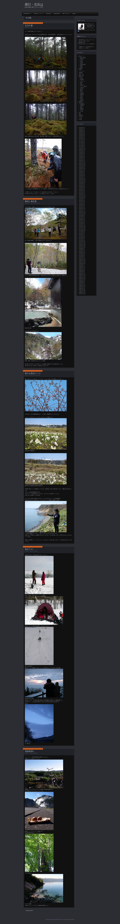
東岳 (81, 83)
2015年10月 (81, 166)
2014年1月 (81, 193)
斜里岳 (81, 61)
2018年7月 (81, 128)
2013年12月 (81, 194)
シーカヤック (81, 71)
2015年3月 (81, 175)
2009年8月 (81, 266)
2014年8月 (81, 183)
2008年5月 (81, 286)
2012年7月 (81, 218)
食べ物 (81, 111)
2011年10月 (81, 230)
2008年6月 (81, 285)
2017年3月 (81, 145)
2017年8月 (81, 138)
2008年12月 (81, 277)
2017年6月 (81, 141)
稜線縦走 (82, 100)
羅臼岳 (81, 67)
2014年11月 (81, 179)
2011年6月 (81, 236)
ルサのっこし (83, 80)
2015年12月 (81, 163)
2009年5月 (81, 270)
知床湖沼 (81, 72)
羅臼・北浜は (34, 4)
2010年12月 (81, 244)
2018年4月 (81, 133)
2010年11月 (81, 245)
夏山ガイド (81, 56)
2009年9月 (81, 264)
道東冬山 (81, 101)
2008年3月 (81, 289)
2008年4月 (81, 288)
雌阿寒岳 (82, 58)
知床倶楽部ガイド (27, 13)
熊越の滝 (82, 85)
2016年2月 (81, 160)
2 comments (34, 551)
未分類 (80, 119)
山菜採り (82, 109)
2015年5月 (81, 172)
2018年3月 (81, 134)
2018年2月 (81, 135)
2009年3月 (81, 273)
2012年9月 (81, 215)
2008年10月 (81, 280)
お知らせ (81, 116)
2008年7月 (81, 284)
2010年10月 (81, 247)
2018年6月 (81, 130)
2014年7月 (81, 185)
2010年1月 (81, 259)
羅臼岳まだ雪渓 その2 (84, 41)
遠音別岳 (82, 94)
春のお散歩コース (33, 373)
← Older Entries (29, 910)
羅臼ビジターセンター (37, 207)
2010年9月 (81, 248)
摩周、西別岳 (83, 57)
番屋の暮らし (81, 102)
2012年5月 (81, 220)
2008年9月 (81, 281)
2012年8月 (81, 216)
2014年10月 (81, 181)
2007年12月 (81, 293)
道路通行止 (82, 104)
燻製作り (82, 108)
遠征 (80, 113)
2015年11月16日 (39, 23)
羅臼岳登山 (48, 13)
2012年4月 (81, 222)
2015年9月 (81, 167)
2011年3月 (81, 240)
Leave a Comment (36, 203)
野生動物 (81, 115)
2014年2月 (81, 192)
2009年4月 (81, 271)
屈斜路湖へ (30, 751)
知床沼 (73, 13)
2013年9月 (81, 198)
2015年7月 (81, 170)
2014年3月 (81, 190)
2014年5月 (81, 187)
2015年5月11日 (39, 370)
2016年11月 (81, 148)
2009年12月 (81, 260)
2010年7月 (81, 251)
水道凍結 (82, 105)
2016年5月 (81, 156)
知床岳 (81, 78)
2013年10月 (81, 197)
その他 (30, 27)
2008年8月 (81, 282)
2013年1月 (81, 209)
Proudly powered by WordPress (53, 919)
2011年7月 (81, 234)
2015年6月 (81, 171)
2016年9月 (81, 150)
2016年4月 (81, 157)
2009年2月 (81, 274)
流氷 (80, 112)
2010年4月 (81, 255)
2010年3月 (81, 256)
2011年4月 (81, 238)
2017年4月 (81, 144)
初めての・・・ (32, 549)
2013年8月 (81, 200)
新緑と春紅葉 (31, 201)
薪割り (81, 107)
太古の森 (29, 25)
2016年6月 (81, 155)
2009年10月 (81, 263)
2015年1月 (81, 178)
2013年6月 (81, 203)
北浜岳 (81, 82)
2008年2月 (81, 291)
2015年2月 (81, 176)
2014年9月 (81, 182)
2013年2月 (81, 208)
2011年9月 (81, 231)
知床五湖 (82, 87)
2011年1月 (81, 242)
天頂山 (81, 91)
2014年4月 (81, 189)
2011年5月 (81, 237)
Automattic (71, 919)
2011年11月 (81, 229)
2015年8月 (81, 168)
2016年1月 (81, 161)
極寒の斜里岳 (81, 39)
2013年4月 (81, 205)
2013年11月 (81, 196)
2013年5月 (81, 204)
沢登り (80, 69)
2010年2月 (81, 258)
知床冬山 (81, 76)
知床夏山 (81, 68)
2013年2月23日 (39, 546)
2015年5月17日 (39, 198)
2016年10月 (81, 149)
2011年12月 (81, 227)
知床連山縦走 (57, 13)
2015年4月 (81, 174)
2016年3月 (81, 159)
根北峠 (81, 97)
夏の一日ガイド (66, 13)
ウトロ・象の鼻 (83, 86)
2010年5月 (81, 253)
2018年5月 (81, 131)
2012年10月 (81, 214)
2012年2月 (81, 225)
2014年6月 (81, 186)
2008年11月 (81, 278)
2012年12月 (81, 211)
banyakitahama (31, 23)
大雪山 (81, 60)
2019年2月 (81, 127)
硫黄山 (81, 65)
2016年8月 (81, 152)
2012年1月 (81, 226)
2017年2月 (81, 146)
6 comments (34, 753)
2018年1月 (81, 137)
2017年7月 (81, 139)
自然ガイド (81, 74)
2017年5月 (81, 142)
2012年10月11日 (39, 748)
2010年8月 (81, 249)
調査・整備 (81, 75)
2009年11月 (81, 262)
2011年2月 (81, 241)
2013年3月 (81, 207)
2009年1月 (81, 275)
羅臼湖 (81, 89)
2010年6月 (81, 252)
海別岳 (81, 96)
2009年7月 (81, 267)
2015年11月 (81, 164)
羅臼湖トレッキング (38, 13)
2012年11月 (81, 212)
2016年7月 (81, 153)
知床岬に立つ (81, 46)
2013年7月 (81, 201)
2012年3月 (81, 223)
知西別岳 (82, 93)
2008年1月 (81, 292)
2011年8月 (81, 233)
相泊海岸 (82, 79)
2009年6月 (81, 269)
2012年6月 (81, 219)
